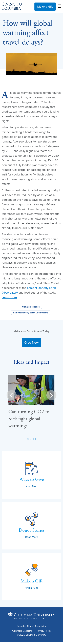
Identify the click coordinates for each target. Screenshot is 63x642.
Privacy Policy (44, 631)
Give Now (31, 342)
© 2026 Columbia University (31, 634)
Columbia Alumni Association (32, 626)
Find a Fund (31, 588)
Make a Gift (45, 6)
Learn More (31, 486)
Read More (31, 537)
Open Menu (59, 6)
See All (31, 439)
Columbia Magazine (22, 631)
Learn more (9, 297)
